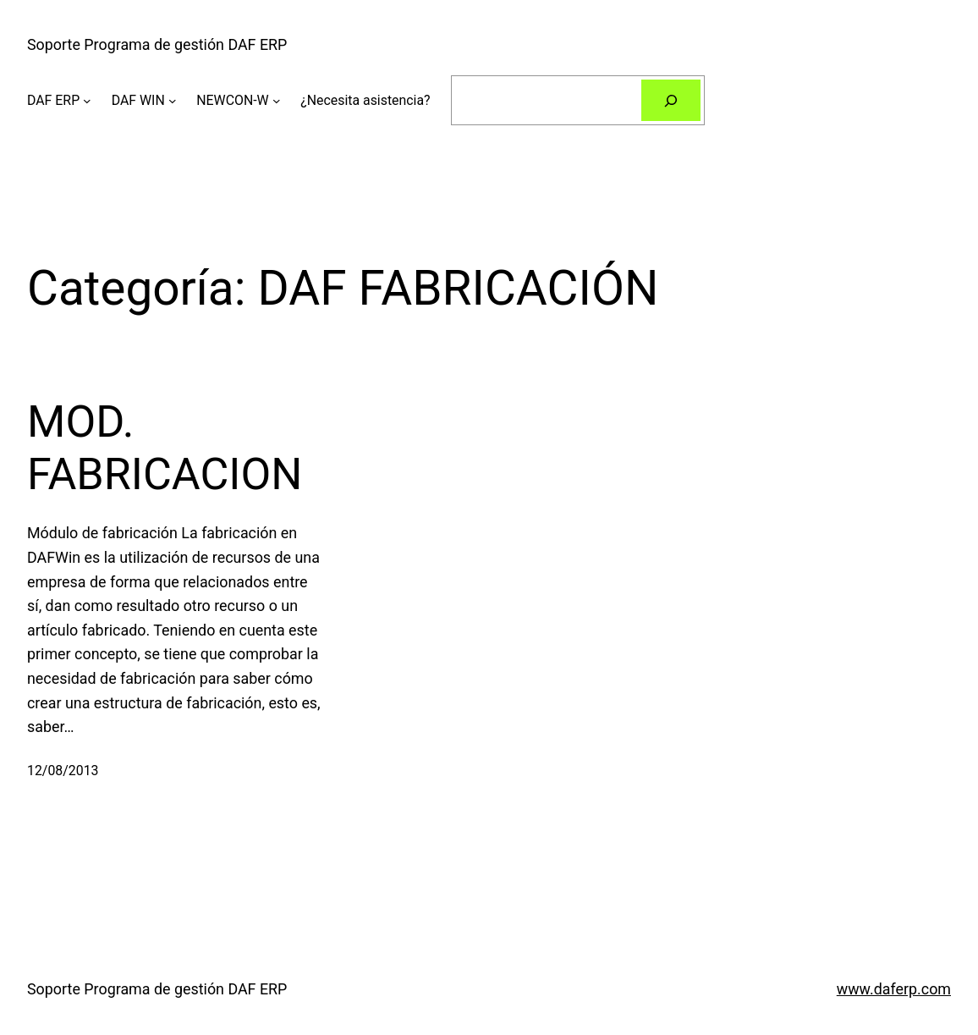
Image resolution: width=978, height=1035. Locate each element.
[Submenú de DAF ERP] (87, 100)
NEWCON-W (232, 100)
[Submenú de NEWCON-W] (276, 100)
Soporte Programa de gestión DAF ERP (157, 44)
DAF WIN (138, 100)
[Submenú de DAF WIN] (172, 100)
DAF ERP (53, 100)
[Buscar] (671, 100)
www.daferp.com (894, 989)
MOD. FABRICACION (164, 448)
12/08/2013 (62, 770)
